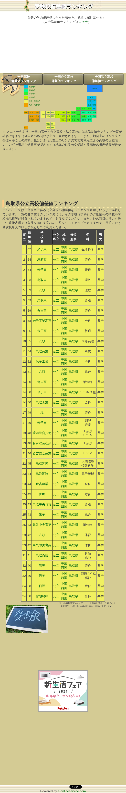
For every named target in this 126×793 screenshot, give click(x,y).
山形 (89, 105)
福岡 (37, 112)
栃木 (89, 112)
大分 (37, 116)
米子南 (42, 392)
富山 (83, 109)
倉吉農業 (42, 484)
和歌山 (63, 120)
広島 (48, 116)
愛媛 (48, 124)
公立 (56, 249)
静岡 (78, 120)
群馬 (83, 112)
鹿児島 (31, 120)
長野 (78, 114)
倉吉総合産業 (42, 443)
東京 (89, 120)
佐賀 (31, 112)
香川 (52, 124)
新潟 (89, 109)
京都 (63, 112)
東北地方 (32, 87)
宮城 (94, 105)
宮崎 (37, 120)
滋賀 (68, 112)
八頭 (42, 290)
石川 (78, 109)
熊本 (31, 116)
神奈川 (83, 120)
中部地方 (32, 94)
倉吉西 (42, 382)
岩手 (94, 101)
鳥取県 (73, 249)
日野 (42, 586)
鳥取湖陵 (42, 463)
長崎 (26, 112)
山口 (43, 114)
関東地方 (32, 90)
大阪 (63, 116)
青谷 (42, 494)
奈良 (68, 116)
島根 (48, 112)
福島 (94, 109)
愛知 (73, 120)
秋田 (89, 101)
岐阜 (73, 116)
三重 (68, 120)
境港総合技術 (42, 433)
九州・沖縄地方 (34, 105)
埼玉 (89, 116)
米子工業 (42, 361)
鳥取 (52, 112)
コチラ (83, 22)
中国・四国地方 (34, 101)
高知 (48, 127)
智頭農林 (42, 596)
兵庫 (57, 114)
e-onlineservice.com (72, 791)
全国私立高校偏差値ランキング (104, 79)
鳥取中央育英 (42, 504)
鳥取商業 (42, 351)
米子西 (42, 331)
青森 (91, 97)
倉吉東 (42, 310)
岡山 (52, 116)
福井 (73, 112)
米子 (42, 514)
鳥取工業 (42, 402)
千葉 (94, 116)
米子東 (42, 249)
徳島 (52, 127)
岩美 (42, 565)
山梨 (83, 116)
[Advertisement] (63, 50)
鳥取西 (42, 259)
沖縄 (26, 127)
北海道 (94, 89)
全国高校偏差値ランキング (23, 79)
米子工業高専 (42, 320)
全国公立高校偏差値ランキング (63, 79)
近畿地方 (32, 97)
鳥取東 (42, 280)
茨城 (94, 112)
